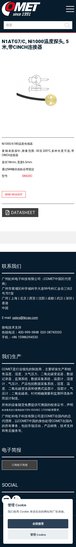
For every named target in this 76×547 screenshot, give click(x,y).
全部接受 (38, 523)
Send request (13, 194)
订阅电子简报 (20, 464)
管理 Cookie (38, 534)
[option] (38, 91)
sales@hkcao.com (25, 318)
